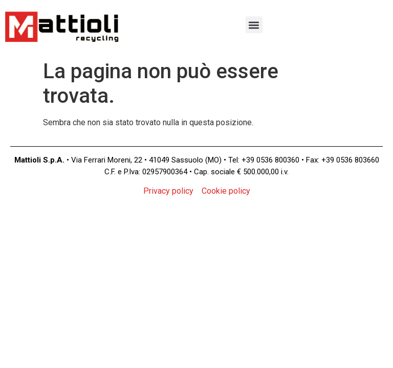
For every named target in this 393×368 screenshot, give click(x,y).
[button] (254, 24)
